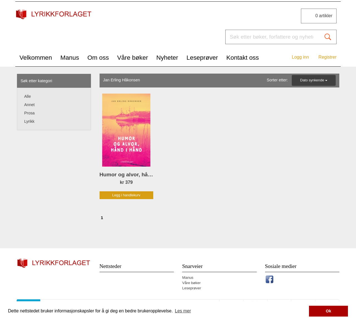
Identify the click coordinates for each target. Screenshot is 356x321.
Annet (29, 104)
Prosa (29, 113)
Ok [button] (328, 311)
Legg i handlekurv (126, 195)
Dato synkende (313, 80)
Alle (27, 96)
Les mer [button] (183, 311)
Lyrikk (29, 121)
